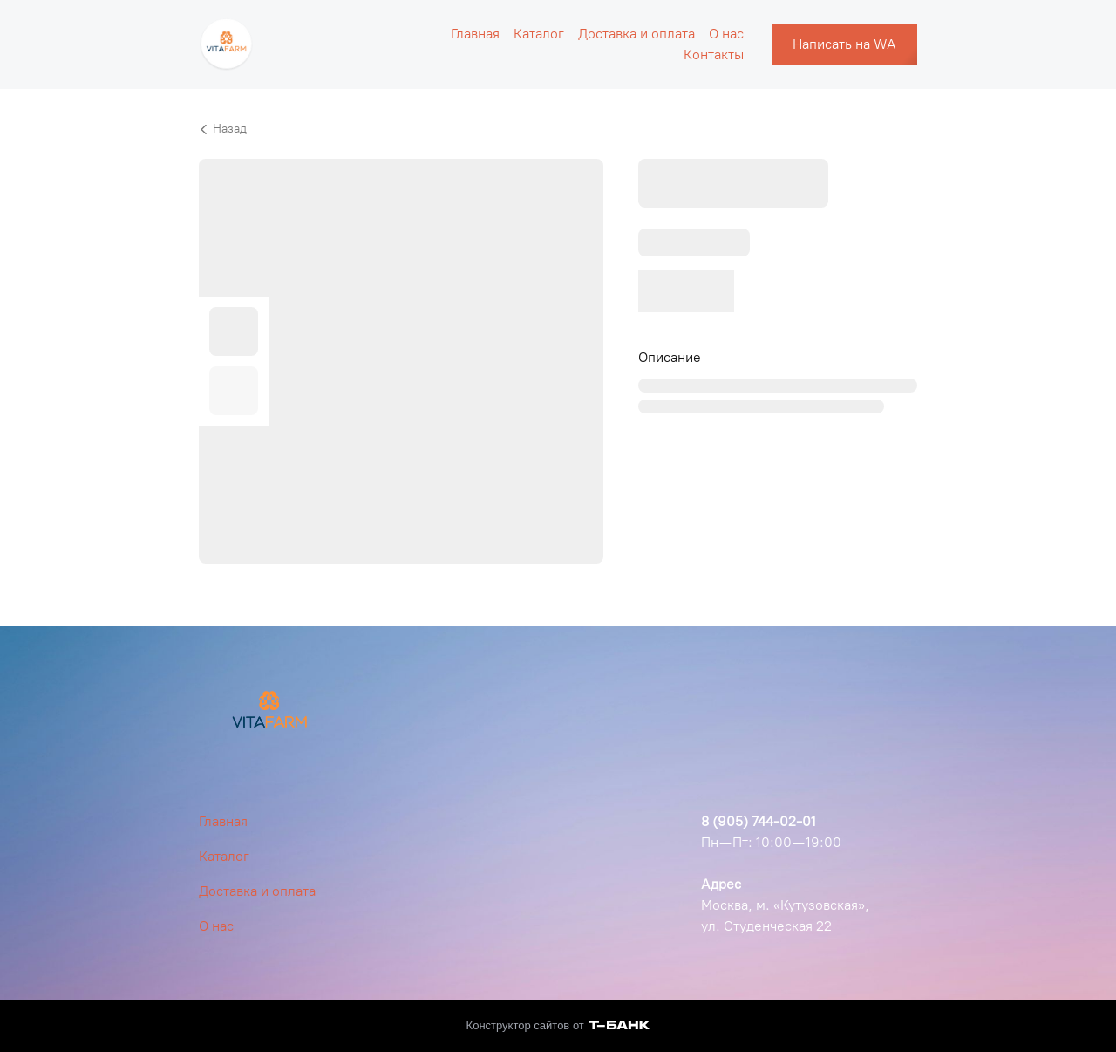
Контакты (714, 54)
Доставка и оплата (636, 33)
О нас (726, 33)
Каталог (539, 33)
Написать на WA (844, 44)
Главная (475, 33)
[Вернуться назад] (558, 129)
